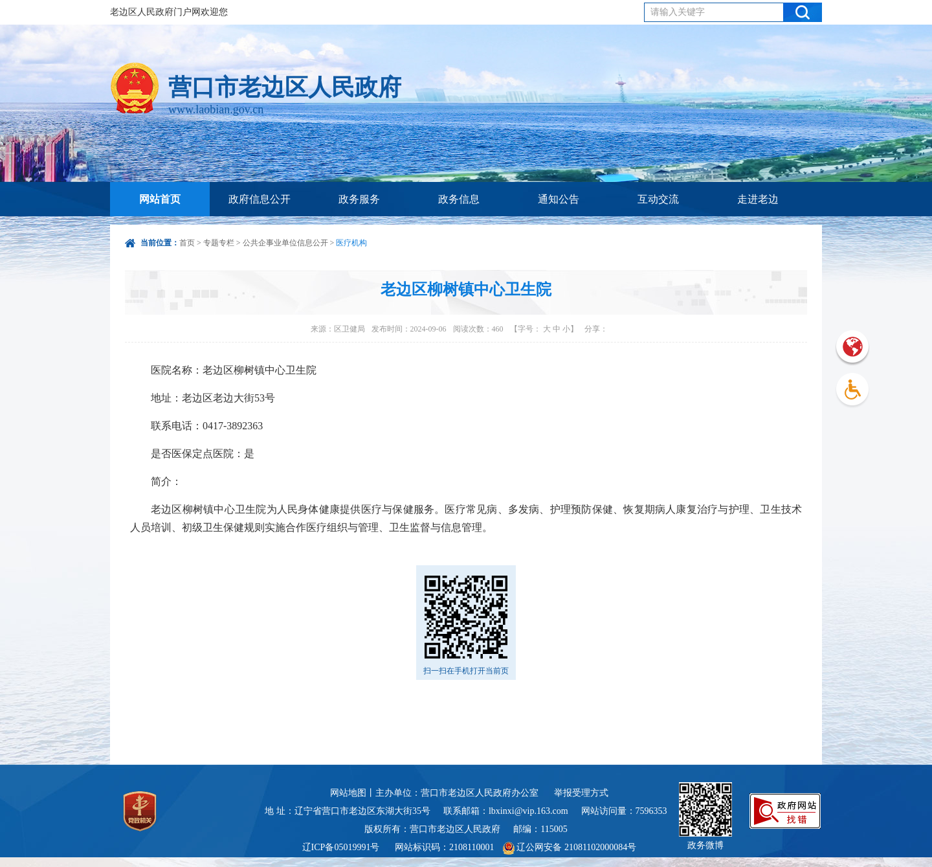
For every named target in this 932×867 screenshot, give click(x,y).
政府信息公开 (259, 199)
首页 (187, 242)
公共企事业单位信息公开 (285, 242)
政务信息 (459, 199)
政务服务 (359, 199)
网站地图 (348, 793)
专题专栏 (218, 242)
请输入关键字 (677, 12)
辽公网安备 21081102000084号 (569, 847)
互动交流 (658, 199)
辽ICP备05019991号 (341, 847)
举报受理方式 (581, 793)
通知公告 (558, 199)
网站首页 (160, 199)
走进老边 (758, 199)
